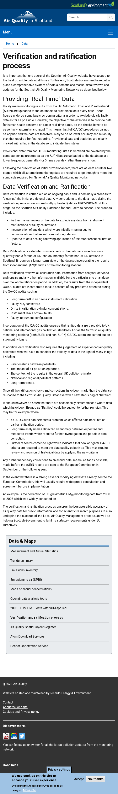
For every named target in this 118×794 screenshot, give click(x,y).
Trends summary (21, 561)
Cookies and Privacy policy (21, 712)
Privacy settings (59, 769)
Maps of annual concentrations (31, 589)
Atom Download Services (27, 636)
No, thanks (96, 779)
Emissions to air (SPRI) (26, 579)
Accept (79, 779)
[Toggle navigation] (110, 32)
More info (29, 790)
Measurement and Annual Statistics (34, 551)
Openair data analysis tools (28, 598)
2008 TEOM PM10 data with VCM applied (38, 608)
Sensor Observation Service (29, 646)
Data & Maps (22, 541)
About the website (15, 707)
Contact (8, 702)
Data (24, 43)
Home (10, 43)
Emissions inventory (24, 570)
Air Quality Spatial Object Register (33, 627)
